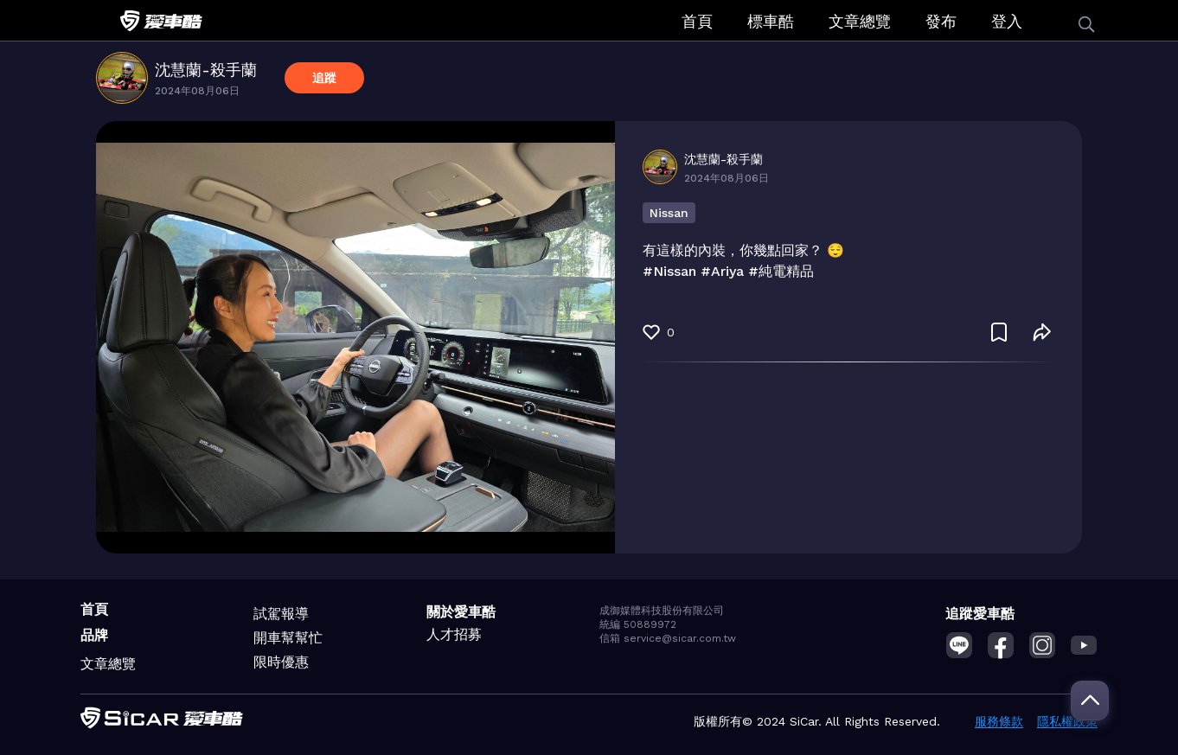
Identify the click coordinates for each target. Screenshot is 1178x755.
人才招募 (454, 634)
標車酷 (770, 21)
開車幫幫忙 (288, 638)
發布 (941, 21)
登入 (1006, 21)
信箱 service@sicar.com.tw (667, 638)
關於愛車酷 (461, 612)
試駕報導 (281, 613)
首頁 (697, 21)
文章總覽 (860, 21)
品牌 (94, 635)
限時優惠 (281, 662)
